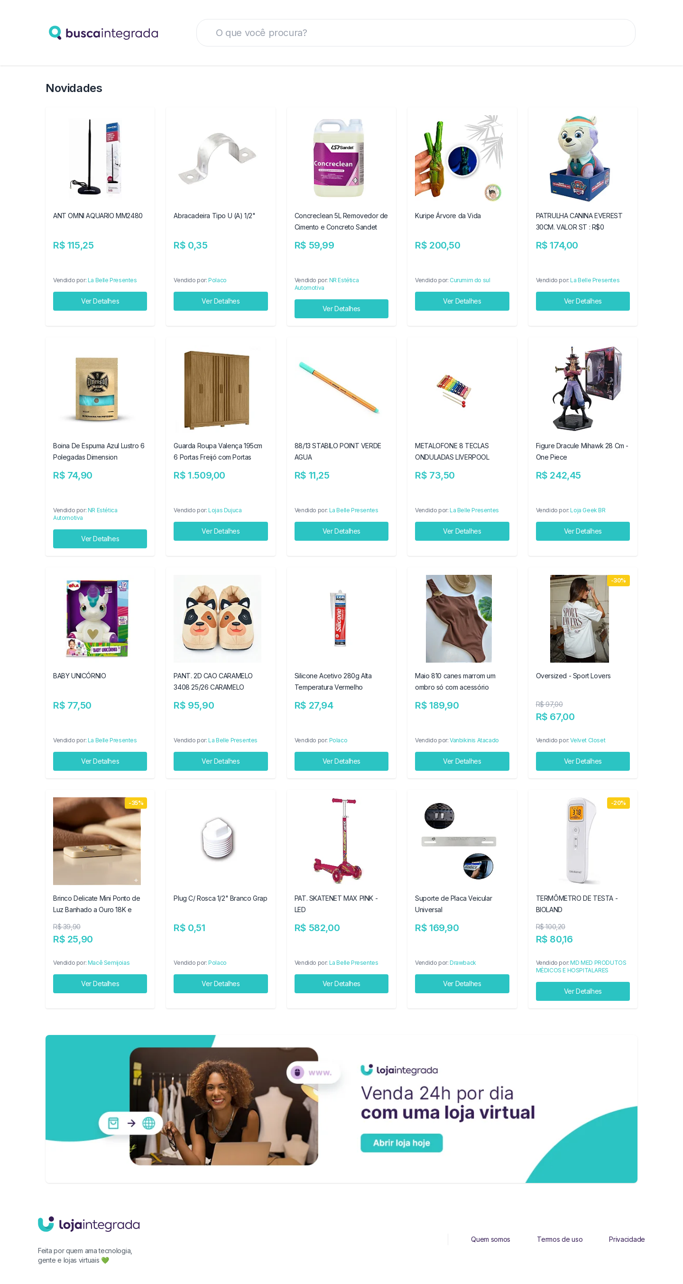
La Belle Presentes (112, 280)
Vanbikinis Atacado (474, 740)
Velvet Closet (587, 740)
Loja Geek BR (587, 510)
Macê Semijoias (108, 962)
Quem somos (490, 1239)
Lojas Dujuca (224, 510)
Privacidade (627, 1239)
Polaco (217, 280)
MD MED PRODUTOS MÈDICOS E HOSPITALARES (581, 966)
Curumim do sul (470, 280)
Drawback (463, 962)
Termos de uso (559, 1239)
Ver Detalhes (100, 301)
